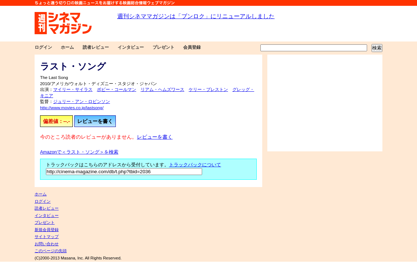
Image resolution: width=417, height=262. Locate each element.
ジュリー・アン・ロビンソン (81, 101)
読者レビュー (96, 47)
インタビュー (131, 47)
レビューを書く (95, 121)
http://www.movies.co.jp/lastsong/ (71, 107)
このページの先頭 (51, 251)
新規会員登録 (47, 229)
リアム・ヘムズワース (162, 89)
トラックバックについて (195, 164)
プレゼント (163, 47)
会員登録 (192, 47)
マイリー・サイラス (73, 89)
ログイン (43, 47)
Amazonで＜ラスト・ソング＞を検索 (79, 152)
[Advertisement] (324, 102)
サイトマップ (47, 236)
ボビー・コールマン (116, 89)
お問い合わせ (47, 244)
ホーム (67, 47)
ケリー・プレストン (208, 89)
